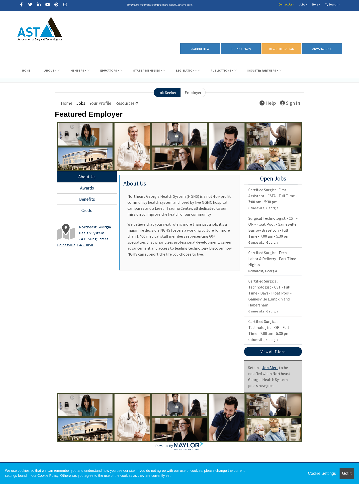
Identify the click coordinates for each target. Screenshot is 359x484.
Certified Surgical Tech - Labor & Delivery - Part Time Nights (272, 261)
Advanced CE (322, 48)
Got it (347, 473)
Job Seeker (167, 92)
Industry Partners (261, 70)
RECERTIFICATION (281, 48)
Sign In (290, 103)
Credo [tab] (86, 210)
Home (26, 70)
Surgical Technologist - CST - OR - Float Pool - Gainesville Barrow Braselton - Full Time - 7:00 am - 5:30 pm (273, 230)
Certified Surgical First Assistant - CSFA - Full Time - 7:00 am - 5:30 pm (272, 198)
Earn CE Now (241, 48)
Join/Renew (200, 48)
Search (331, 4)
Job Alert (270, 367)
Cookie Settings (322, 473)
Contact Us (285, 4)
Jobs (302, 4)
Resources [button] (125, 103)
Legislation (185, 70)
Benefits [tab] (87, 199)
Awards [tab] (87, 188)
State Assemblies (146, 70)
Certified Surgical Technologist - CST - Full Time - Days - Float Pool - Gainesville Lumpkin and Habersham (270, 296)
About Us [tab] (86, 177)
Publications (221, 70)
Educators (108, 70)
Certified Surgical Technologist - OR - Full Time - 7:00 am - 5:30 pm (268, 330)
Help (268, 103)
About (49, 70)
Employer (193, 92)
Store (315, 4)
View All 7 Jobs (273, 351)
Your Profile (100, 103)
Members (77, 70)
